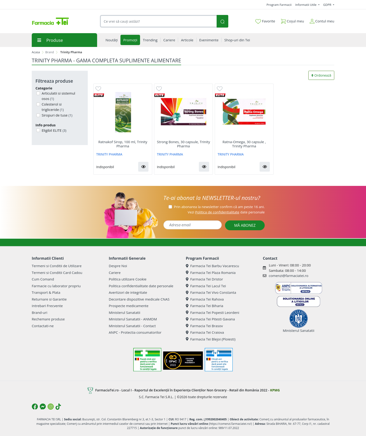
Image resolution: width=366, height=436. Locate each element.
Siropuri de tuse (56, 115)
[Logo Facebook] (35, 407)
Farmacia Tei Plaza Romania (211, 272)
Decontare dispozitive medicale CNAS (139, 299)
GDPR (327, 5)
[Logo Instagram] (51, 407)
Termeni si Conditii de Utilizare (56, 265)
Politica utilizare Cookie (127, 279)
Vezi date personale (226, 212)
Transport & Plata (46, 292)
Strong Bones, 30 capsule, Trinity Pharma (183, 144)
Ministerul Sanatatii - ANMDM (133, 319)
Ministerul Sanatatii (124, 312)
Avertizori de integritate (128, 292)
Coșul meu (292, 20)
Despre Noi (118, 265)
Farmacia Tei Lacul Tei (206, 286)
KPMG (275, 390)
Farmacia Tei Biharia (204, 305)
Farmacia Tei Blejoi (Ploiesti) (211, 339)
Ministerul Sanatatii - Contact (132, 325)
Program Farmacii (279, 5)
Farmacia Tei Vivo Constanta (211, 292)
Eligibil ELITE (54, 130)
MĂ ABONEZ (245, 225)
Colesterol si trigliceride (52, 107)
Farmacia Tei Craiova (205, 332)
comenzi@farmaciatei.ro (288, 275)
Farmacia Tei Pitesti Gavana (210, 319)
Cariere (115, 272)
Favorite (265, 21)
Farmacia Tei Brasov (204, 325)
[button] (143, 167)
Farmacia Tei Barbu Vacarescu (212, 265)
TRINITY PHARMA (109, 154)
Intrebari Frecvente (47, 305)
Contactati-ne (43, 325)
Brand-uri (39, 312)
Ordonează (321, 75)
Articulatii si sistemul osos (58, 96)
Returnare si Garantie (49, 299)
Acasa (36, 52)
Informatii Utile (306, 5)
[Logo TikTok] (58, 407)
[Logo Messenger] (43, 407)
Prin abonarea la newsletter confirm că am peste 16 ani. (219, 206)
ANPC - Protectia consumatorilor (135, 332)
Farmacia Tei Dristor (204, 279)
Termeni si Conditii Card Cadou (57, 272)
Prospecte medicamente (128, 305)
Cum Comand (43, 279)
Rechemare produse (48, 319)
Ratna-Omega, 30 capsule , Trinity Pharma (244, 144)
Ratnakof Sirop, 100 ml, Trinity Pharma (122, 144)
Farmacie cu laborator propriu (56, 286)
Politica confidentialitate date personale (141, 286)
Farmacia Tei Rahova (205, 299)
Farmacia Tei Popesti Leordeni (212, 312)
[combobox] (158, 21)
